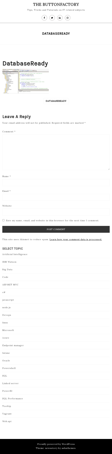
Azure (5, 337)
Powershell (9, 368)
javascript (8, 299)
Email (6, 191)
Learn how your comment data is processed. (76, 239)
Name (6, 176)
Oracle (6, 360)
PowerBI (7, 391)
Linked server (10, 383)
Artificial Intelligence (15, 254)
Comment (8, 131)
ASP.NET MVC (10, 284)
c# (4, 292)
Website (7, 205)
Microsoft (8, 330)
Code (5, 277)
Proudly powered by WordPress (56, 444)
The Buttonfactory (56, 4)
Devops (6, 315)
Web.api (6, 421)
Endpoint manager (13, 345)
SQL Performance (12, 398)
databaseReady (56, 101)
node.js (6, 307)
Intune (6, 353)
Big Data (7, 269)
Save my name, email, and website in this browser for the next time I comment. (52, 220)
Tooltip (6, 406)
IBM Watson (9, 261)
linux (5, 322)
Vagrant (7, 413)
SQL (4, 375)
